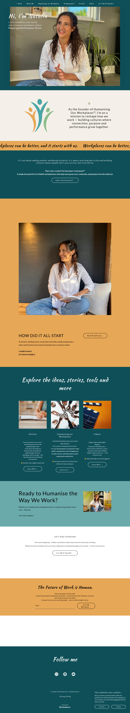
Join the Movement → (86, 606)
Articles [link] (82, 4)
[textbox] (55, 606)
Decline (102, 707)
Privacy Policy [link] (65, 696)
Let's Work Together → (65, 553)
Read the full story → (95, 336)
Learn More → (32, 469)
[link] (56, 674)
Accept (118, 707)
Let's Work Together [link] (106, 4)
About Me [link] (30, 4)
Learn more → (65, 470)
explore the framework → (65, 180)
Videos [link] (91, 4)
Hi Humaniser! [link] (69, 4)
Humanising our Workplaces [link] (48, 4)
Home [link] (20, 4)
